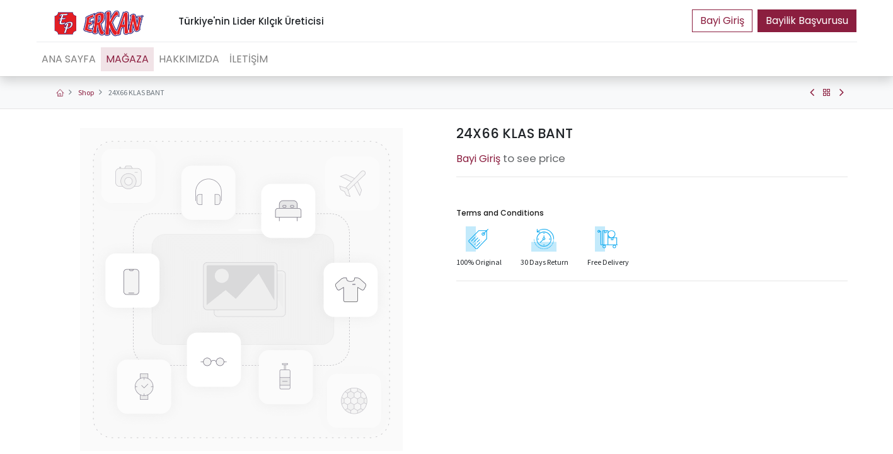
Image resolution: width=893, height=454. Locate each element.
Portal (722, 20)
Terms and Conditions (500, 212)
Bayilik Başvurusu (807, 20)
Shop (86, 92)
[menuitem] (69, 59)
